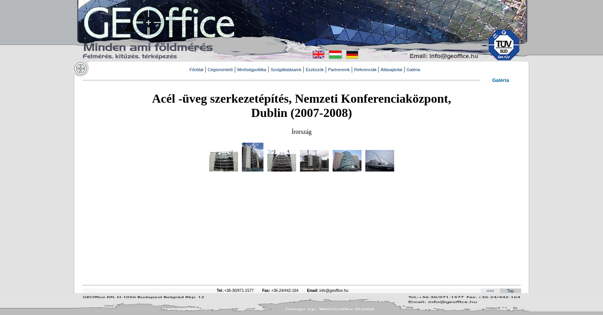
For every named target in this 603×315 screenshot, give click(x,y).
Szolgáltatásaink (286, 69)
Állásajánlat (391, 69)
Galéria (413, 69)
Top (510, 290)
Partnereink (339, 69)
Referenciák (366, 69)
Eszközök (315, 69)
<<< (490, 290)
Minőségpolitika (252, 69)
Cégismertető (220, 69)
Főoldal (196, 69)
